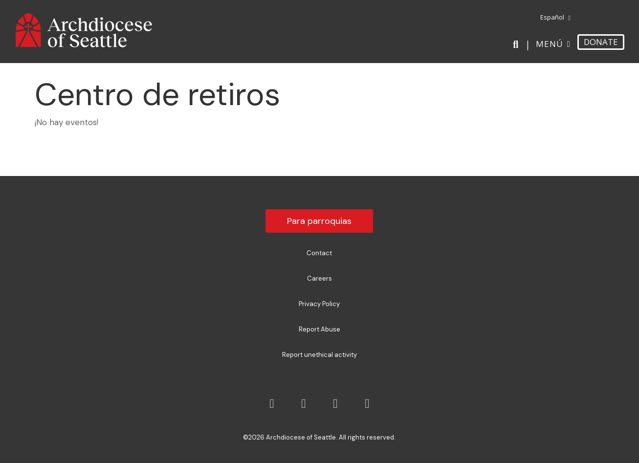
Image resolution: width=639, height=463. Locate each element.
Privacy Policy (319, 304)
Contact (319, 253)
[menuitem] (553, 17)
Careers (319, 278)
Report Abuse (319, 329)
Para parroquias (319, 221)
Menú (549, 43)
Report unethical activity (319, 355)
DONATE (601, 41)
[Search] (517, 44)
